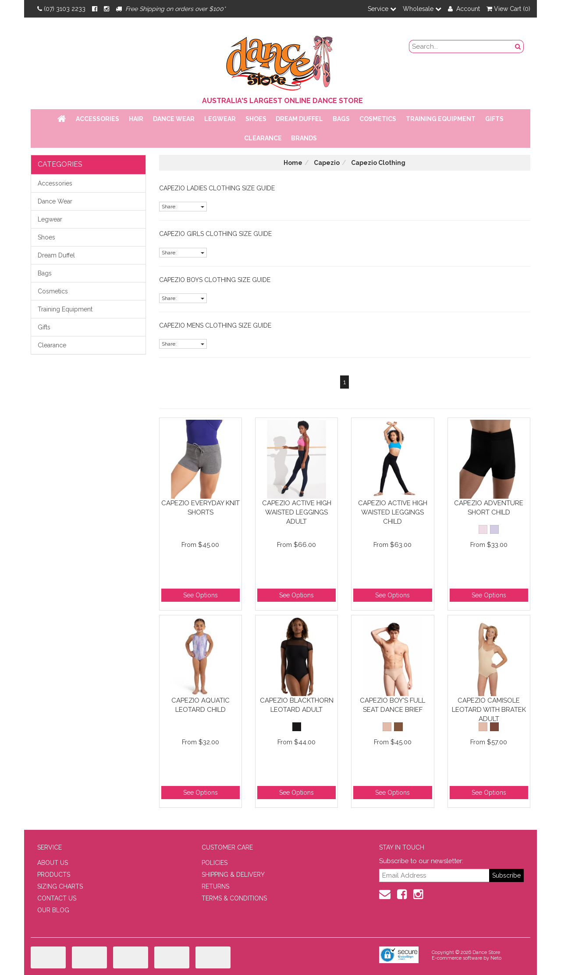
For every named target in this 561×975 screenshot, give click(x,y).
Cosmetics (377, 118)
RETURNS (215, 886)
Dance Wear (174, 118)
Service (382, 8)
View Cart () (508, 8)
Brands (304, 138)
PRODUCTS (53, 874)
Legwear (220, 118)
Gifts (494, 118)
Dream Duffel (299, 118)
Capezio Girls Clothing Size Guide (215, 233)
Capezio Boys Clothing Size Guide (214, 279)
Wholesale (422, 8)
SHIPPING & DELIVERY (233, 874)
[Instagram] (106, 8)
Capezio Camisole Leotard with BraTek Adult (489, 709)
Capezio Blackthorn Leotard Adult (297, 705)
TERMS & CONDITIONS (234, 898)
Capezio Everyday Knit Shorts (200, 507)
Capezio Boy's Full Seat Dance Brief (392, 705)
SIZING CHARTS (60, 886)
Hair (136, 118)
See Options (200, 595)
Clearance (263, 138)
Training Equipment (441, 118)
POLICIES (214, 862)
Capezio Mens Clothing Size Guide (215, 325)
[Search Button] (518, 46)
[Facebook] (94, 8)
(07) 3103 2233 (61, 8)
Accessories (97, 118)
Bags (341, 118)
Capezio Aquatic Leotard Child (200, 705)
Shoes (255, 118)
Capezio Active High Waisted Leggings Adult (296, 512)
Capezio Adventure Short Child (488, 507)
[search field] (461, 46)
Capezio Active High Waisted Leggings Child (392, 512)
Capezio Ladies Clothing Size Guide (217, 188)
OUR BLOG (53, 910)
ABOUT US (52, 862)
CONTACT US (56, 898)
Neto (495, 958)
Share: (183, 207)
